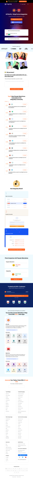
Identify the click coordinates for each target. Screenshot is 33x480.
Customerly (7, 411)
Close (6, 401)
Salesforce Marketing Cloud (22, 411)
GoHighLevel (20, 400)
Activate (24, 104)
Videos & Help (8, 450)
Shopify (7, 423)
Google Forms (20, 422)
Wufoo (19, 426)
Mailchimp (19, 404)
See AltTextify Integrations (12, 329)
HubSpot (19, 398)
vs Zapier (7, 457)
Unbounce (19, 428)
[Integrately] (8, 4)
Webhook (7, 420)
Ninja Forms (19, 433)
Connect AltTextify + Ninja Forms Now (16, 249)
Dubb (6, 409)
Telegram (7, 436)
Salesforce (7, 393)
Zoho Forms (19, 436)
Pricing (7, 445)
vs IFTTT (7, 460)
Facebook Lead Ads (21, 393)
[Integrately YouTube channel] (25, 457)
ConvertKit (19, 409)
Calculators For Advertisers (22, 452)
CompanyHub (8, 400)
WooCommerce (8, 426)
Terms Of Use (19, 476)
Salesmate (7, 406)
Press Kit (7, 453)
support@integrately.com (22, 459)
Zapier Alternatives (8, 447)
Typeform (19, 425)
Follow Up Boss (8, 395)
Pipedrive (7, 403)
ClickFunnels (20, 406)
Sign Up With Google (16, 22)
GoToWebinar (20, 403)
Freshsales (7, 398)
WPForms (19, 431)
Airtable (7, 433)
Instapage (19, 434)
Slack (6, 428)
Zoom (6, 434)
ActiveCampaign (20, 395)
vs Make (7, 459)
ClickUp (7, 425)
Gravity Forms (20, 420)
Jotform (19, 423)
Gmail (6, 422)
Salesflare (7, 404)
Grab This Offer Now (23, 1)
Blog (6, 444)
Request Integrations (9, 448)
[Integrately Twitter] (19, 457)
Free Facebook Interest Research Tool (21, 451)
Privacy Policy (14, 476)
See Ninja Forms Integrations (12, 358)
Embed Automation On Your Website (22, 446)
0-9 (6, 468)
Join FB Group (22, 455)
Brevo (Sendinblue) (20, 401)
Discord (7, 431)
